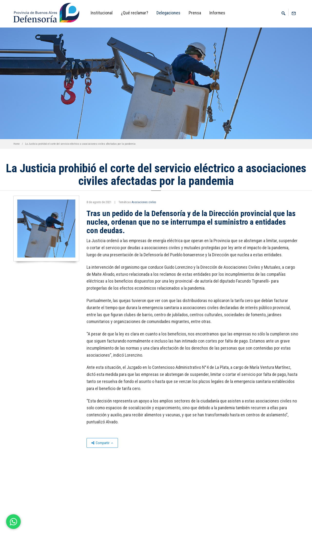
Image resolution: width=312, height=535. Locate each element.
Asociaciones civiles (144, 202)
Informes (217, 12)
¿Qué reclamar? (134, 12)
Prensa (195, 12)
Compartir (102, 443)
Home (16, 143)
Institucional (102, 12)
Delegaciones (168, 12)
